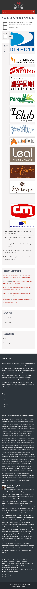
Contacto (5, 408)
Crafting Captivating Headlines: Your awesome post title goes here (18, 232)
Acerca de (5, 401)
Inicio (4, 399)
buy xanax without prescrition (11, 275)
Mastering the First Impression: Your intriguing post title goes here (19, 245)
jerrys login (6, 293)
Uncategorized (9, 343)
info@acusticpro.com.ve (11, 571)
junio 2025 (8, 318)
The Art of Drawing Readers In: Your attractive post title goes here (18, 239)
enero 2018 (8, 322)
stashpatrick (6, 299)
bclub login (6, 287)
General (7, 339)
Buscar (5, 33)
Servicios (5, 404)
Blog (4, 406)
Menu (4, 12)
